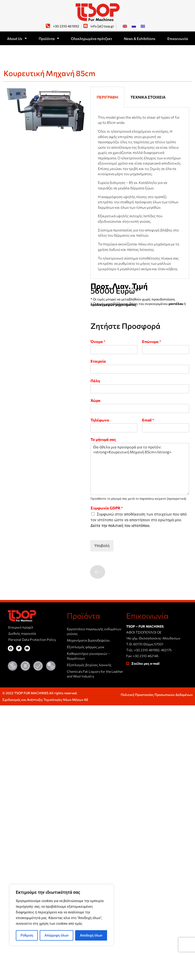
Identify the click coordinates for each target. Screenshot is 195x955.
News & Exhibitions (139, 38)
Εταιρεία (98, 361)
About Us (17, 38)
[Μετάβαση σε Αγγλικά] (124, 26)
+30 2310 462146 (145, 656)
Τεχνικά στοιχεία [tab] (147, 97)
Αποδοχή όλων (91, 935)
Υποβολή (102, 545)
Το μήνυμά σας (103, 439)
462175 (166, 650)
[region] (61, 915)
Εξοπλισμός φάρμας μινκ (85, 647)
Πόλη (95, 380)
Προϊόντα (49, 38)
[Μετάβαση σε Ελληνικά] (142, 26)
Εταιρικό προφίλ (20, 627)
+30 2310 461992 (147, 650)
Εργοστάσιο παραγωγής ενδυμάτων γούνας (94, 631)
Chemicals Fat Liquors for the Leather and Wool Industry (95, 673)
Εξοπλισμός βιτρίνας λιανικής (89, 665)
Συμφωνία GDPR (107, 508)
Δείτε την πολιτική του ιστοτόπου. (120, 525)
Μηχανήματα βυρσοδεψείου (88, 640)
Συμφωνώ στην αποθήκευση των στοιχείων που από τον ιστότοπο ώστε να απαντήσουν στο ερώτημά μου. (139, 520)
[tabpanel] (140, 193)
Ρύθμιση (27, 935)
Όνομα (98, 341)
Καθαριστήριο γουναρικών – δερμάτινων (88, 655)
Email (148, 420)
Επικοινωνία (177, 38)
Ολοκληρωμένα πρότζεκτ (91, 38)
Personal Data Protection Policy (32, 640)
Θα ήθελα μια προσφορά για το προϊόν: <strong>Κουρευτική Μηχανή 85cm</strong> (140, 469)
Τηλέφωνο (100, 420)
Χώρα (95, 400)
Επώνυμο (151, 341)
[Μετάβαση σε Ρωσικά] (133, 26)
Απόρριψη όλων (56, 935)
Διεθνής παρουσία (22, 633)
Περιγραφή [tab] (107, 97)
